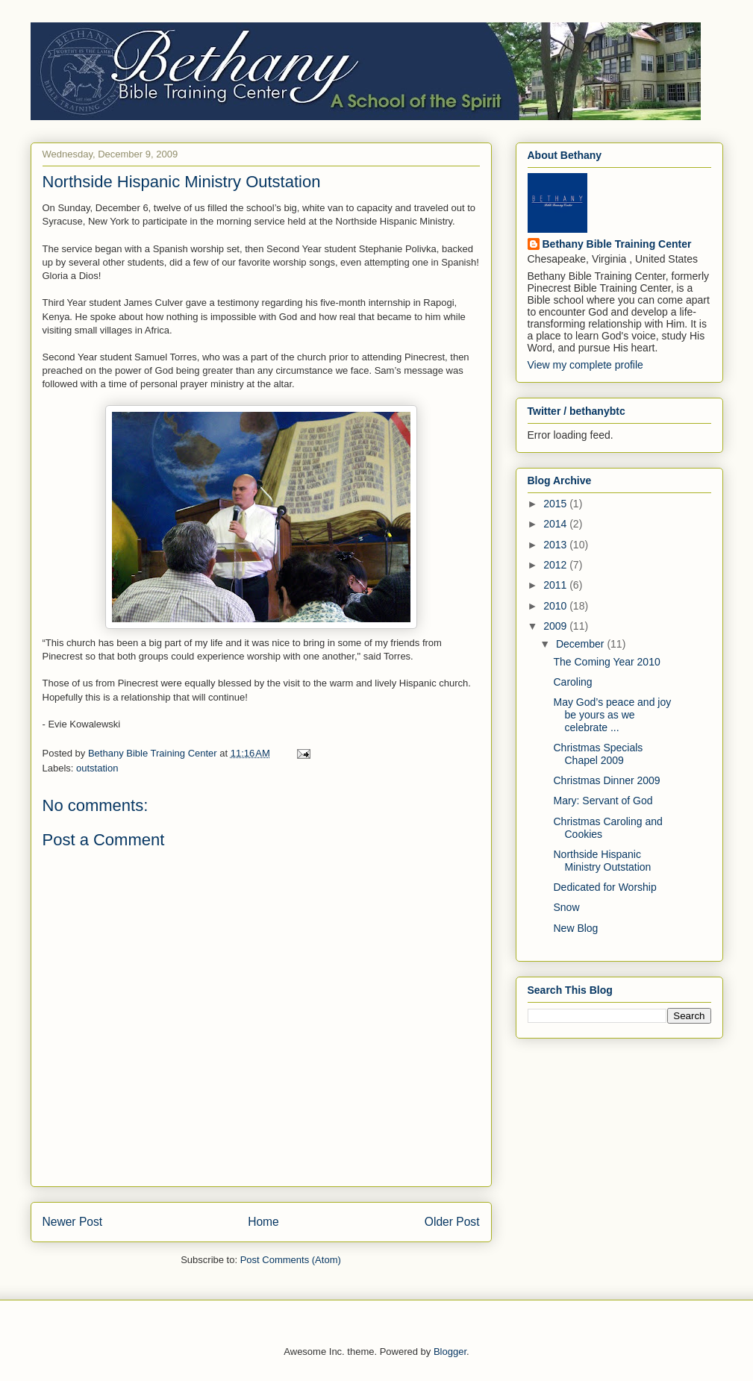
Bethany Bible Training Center (617, 244)
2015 (556, 504)
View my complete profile (585, 365)
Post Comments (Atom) (290, 1259)
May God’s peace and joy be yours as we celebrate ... (612, 714)
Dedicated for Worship (604, 887)
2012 (556, 565)
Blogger (450, 1351)
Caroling (572, 682)
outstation (97, 768)
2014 (556, 524)
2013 (556, 545)
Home (263, 1221)
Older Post (452, 1221)
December (581, 644)
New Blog (575, 928)
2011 (556, 585)
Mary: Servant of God (602, 801)
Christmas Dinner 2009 (606, 780)
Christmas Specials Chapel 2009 (598, 754)
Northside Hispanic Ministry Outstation (602, 860)
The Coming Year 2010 (606, 662)
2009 (556, 626)
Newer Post (73, 1221)
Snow (566, 907)
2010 (556, 606)
